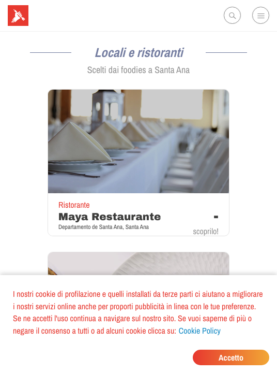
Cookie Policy (200, 330)
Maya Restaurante (109, 217)
